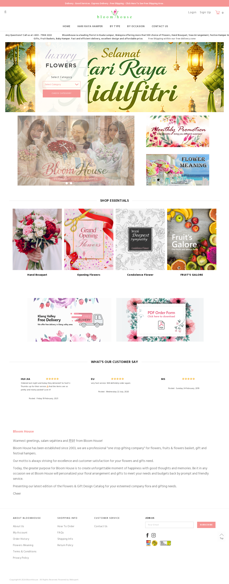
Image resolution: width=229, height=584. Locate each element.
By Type (115, 26)
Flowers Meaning (23, 545)
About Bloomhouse (27, 518)
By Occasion (136, 26)
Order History (21, 539)
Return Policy (65, 545)
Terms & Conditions (25, 552)
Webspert (73, 579)
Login (192, 12)
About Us (18, 526)
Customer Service (107, 518)
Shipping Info (65, 539)
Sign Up (205, 12)
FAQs (60, 533)
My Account (20, 533)
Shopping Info (67, 518)
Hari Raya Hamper (90, 26)
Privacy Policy (21, 558)
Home (66, 26)
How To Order (65, 526)
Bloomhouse (32, 579)
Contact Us (160, 26)
